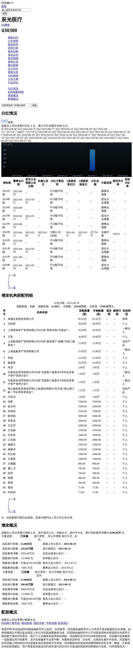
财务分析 (13, 72)
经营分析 (13, 48)
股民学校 (39, 623)
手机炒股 (51, 623)
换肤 (4, 6)
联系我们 (63, 623)
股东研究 (13, 44)
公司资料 (13, 41)
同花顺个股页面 (10, 623)
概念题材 (13, 65)
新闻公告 (13, 61)
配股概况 (13, 99)
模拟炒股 (27, 623)
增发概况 (13, 95)
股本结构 (13, 51)
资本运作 (13, 54)
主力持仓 (13, 68)
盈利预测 (13, 58)
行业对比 (13, 82)
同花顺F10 (7, 2)
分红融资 (13, 75)
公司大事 (13, 79)
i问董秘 (5, 25)
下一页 (12, 287)
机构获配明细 (16, 92)
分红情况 (13, 88)
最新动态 (13, 37)
